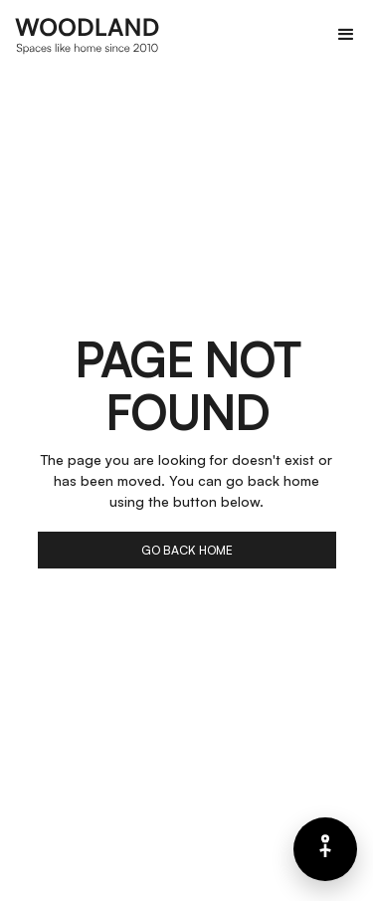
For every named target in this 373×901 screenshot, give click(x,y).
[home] (87, 35)
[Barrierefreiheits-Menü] (325, 849)
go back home (187, 550)
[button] (346, 35)
